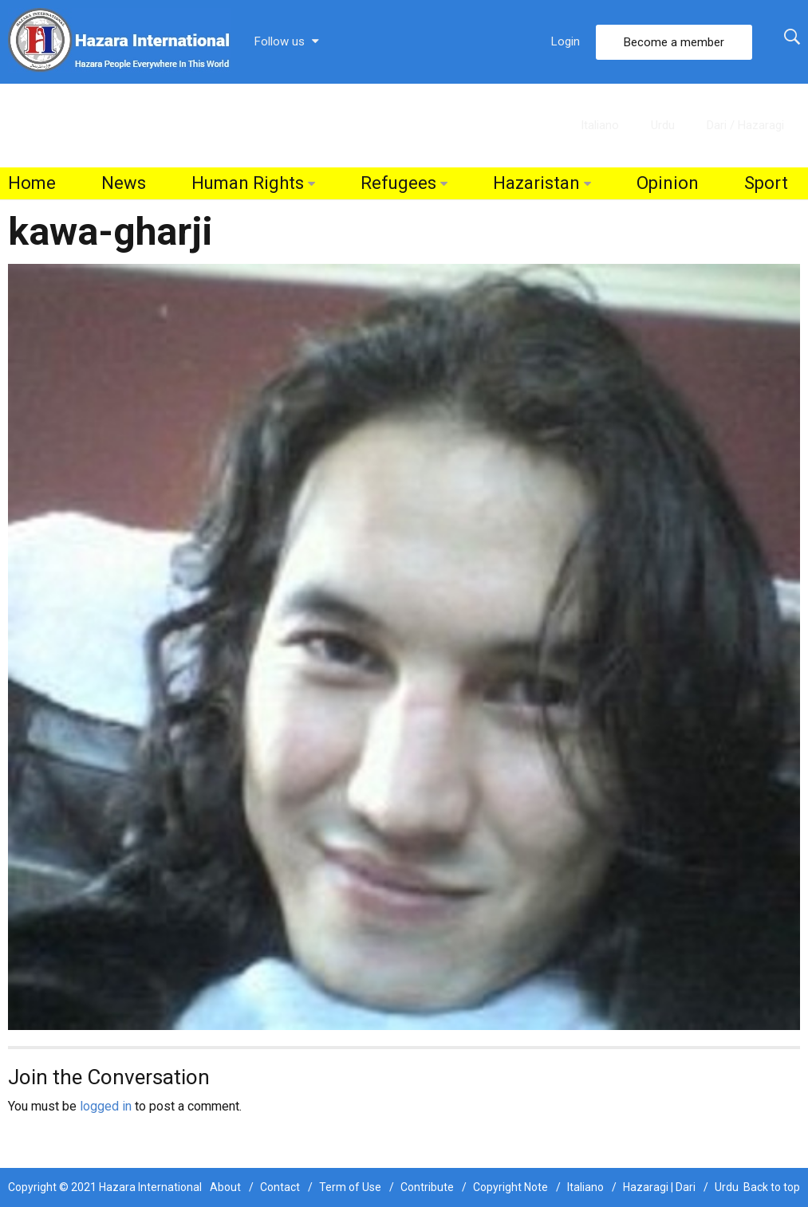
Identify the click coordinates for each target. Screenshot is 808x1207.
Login (565, 41)
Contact (280, 1187)
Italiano (600, 125)
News (123, 183)
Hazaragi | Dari (659, 1187)
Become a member (674, 42)
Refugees (398, 183)
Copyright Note (510, 1187)
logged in (106, 1106)
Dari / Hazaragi (745, 125)
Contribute (427, 1187)
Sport (766, 183)
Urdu (663, 125)
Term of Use (350, 1187)
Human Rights (247, 183)
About (225, 1187)
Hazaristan (536, 183)
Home (32, 183)
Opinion (668, 183)
